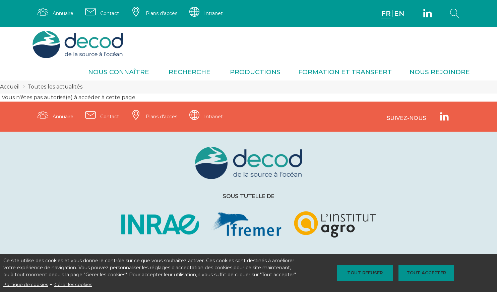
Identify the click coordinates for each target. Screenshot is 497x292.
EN (399, 13)
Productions (255, 72)
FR (386, 13)
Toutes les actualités (54, 87)
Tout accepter (426, 272)
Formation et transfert (345, 72)
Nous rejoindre (440, 72)
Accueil (10, 87)
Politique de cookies (25, 284)
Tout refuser (365, 272)
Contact (109, 13)
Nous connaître (118, 72)
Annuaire (63, 13)
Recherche (189, 72)
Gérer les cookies (73, 284)
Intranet (213, 13)
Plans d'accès (161, 13)
